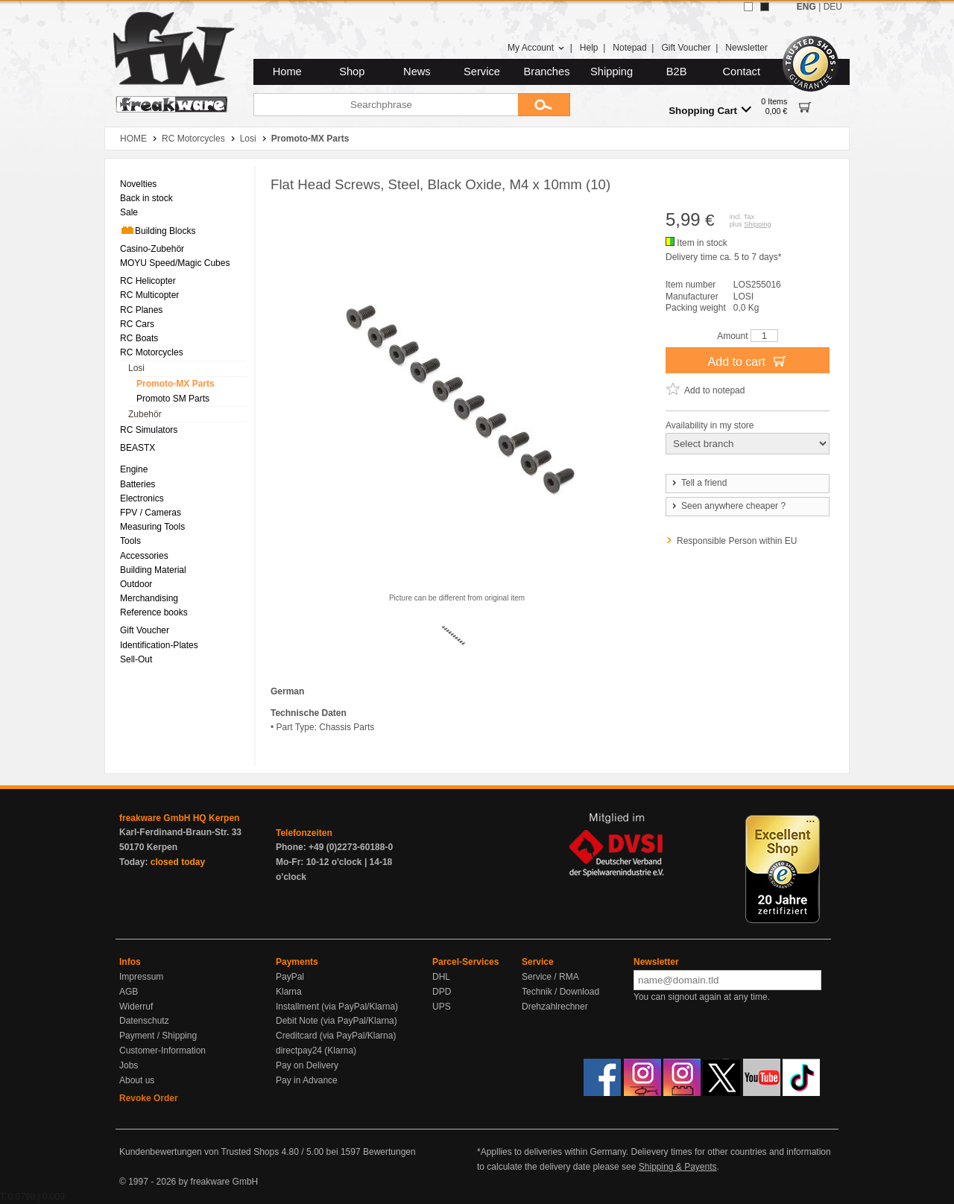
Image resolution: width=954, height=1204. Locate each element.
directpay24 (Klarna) (316, 1050)
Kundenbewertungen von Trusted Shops (199, 1152)
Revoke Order (148, 1098)
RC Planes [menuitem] (141, 310)
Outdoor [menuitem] (136, 584)
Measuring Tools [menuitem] (152, 527)
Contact (742, 71)
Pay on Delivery (307, 1065)
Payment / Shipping (158, 1035)
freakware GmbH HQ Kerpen (179, 818)
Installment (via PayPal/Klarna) (337, 1006)
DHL (441, 977)
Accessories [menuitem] (144, 556)
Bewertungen (389, 1152)
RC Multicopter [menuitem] (149, 295)
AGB (128, 991)
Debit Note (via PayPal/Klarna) (336, 1021)
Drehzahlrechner (555, 1006)
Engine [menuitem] (134, 469)
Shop (351, 71)
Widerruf (136, 1006)
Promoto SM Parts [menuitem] (172, 398)
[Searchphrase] (385, 104)
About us (136, 1080)
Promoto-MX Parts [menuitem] (175, 383)
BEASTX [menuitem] (137, 448)
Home (287, 71)
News (417, 71)
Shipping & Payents (678, 1167)
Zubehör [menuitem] (145, 414)
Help (589, 47)
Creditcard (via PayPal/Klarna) (336, 1035)
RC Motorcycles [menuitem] (151, 352)
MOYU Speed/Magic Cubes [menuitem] (175, 263)
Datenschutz (144, 1021)
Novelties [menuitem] (138, 184)
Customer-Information (162, 1050)
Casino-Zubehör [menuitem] (152, 249)
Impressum (141, 977)
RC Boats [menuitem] (139, 338)
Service (482, 71)
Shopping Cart (710, 110)
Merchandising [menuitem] (149, 598)
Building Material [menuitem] (153, 570)
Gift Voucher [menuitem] (144, 630)
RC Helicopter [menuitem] (148, 281)
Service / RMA (550, 977)
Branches (547, 71)
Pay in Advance (307, 1080)
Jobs (128, 1065)
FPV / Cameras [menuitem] (150, 512)
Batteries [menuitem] (137, 484)
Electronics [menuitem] (142, 498)
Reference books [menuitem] (154, 612)
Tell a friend (698, 483)
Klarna (289, 991)
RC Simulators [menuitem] (148, 430)
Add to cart (748, 360)
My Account (536, 47)
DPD (441, 991)
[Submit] (544, 104)
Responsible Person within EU (737, 541)
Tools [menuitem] (130, 541)
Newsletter (746, 47)
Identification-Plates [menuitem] (159, 645)
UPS (441, 1006)
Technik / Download (560, 991)
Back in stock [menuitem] (146, 198)
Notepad (629, 47)
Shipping (611, 71)
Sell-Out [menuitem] (136, 659)
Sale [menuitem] (129, 212)
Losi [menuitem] (136, 368)
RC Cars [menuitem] (137, 324)
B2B (676, 71)
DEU (833, 6)
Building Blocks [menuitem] (157, 230)
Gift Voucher (685, 47)
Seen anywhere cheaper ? (728, 506)
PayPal (290, 977)
